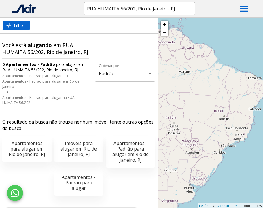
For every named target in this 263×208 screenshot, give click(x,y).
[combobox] (139, 8)
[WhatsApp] (15, 193)
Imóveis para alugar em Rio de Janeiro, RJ (78, 148)
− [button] (164, 32)
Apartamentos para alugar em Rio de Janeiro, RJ (27, 148)
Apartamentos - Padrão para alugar (32, 75)
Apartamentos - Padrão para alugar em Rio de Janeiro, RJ (130, 151)
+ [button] (164, 24)
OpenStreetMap (229, 205)
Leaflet (204, 205)
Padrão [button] (107, 73)
